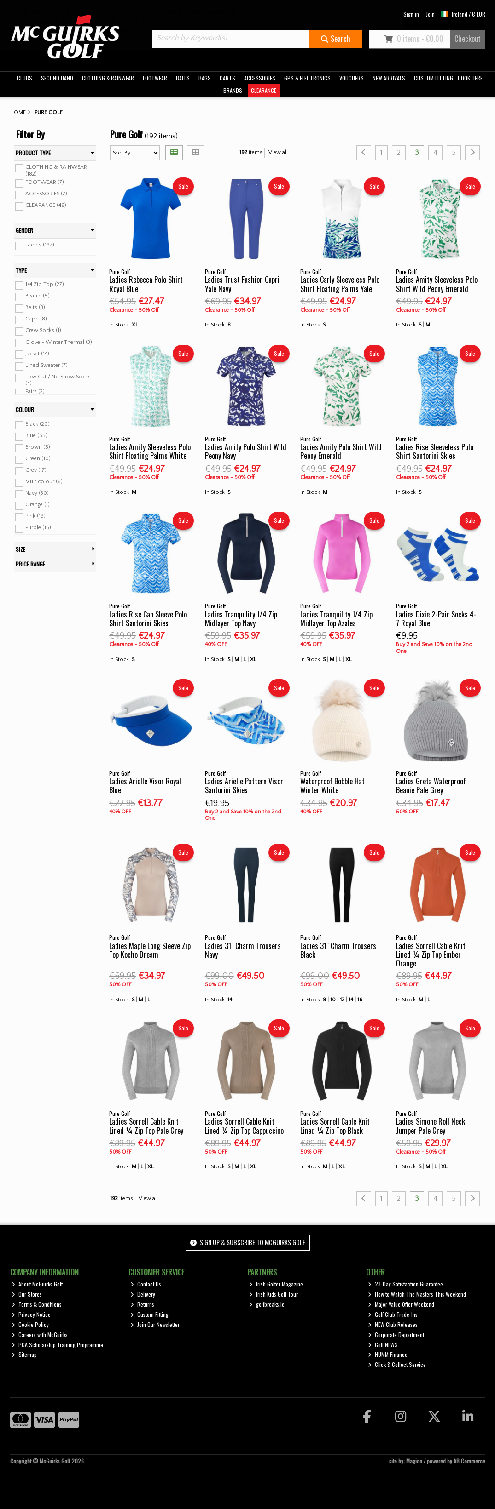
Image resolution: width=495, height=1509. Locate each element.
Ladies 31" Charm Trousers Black (338, 950)
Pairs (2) (35, 391)
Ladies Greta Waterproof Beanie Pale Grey (431, 785)
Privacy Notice (31, 1314)
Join (430, 14)
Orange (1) (37, 505)
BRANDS (232, 90)
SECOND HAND (57, 78)
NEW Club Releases (393, 1324)
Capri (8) (36, 319)
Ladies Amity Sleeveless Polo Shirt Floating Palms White (150, 451)
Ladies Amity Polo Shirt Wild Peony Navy (245, 451)
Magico (414, 1461)
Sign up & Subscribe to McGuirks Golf (247, 1242)
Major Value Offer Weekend (401, 1304)
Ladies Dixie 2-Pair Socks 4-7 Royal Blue (436, 619)
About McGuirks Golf (37, 1284)
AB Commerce (469, 1461)
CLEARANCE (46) (45, 205)
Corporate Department (396, 1334)
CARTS (227, 78)
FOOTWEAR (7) (44, 182)
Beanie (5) (37, 296)
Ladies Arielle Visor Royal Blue (145, 785)
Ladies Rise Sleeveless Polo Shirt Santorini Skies (434, 451)
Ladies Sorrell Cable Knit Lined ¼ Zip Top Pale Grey (146, 1126)
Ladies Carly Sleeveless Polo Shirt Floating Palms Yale (339, 284)
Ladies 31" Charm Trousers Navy (243, 950)
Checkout (467, 38)
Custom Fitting (149, 1314)
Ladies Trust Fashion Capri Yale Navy (242, 284)
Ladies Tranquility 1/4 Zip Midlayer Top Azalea (336, 619)
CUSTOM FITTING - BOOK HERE (448, 78)
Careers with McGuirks (40, 1334)
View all (278, 152)
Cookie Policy (30, 1324)
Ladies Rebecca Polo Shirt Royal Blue (146, 284)
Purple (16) (38, 528)
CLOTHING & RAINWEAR (108, 78)
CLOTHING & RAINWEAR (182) (56, 170)
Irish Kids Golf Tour (273, 1294)
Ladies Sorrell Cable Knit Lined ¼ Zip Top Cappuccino (244, 1126)
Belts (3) (35, 307)
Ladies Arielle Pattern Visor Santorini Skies (244, 785)
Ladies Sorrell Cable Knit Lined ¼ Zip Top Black (335, 1126)
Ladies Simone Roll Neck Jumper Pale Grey (430, 1126)
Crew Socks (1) (43, 330)
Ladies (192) (39, 245)
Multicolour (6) (44, 482)
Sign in (411, 14)
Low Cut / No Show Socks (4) (58, 380)
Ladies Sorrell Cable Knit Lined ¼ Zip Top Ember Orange (431, 954)
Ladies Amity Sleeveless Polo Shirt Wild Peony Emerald (437, 284)
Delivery (142, 1294)
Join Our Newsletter (155, 1324)
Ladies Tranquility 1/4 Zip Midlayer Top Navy (241, 619)
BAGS (204, 78)
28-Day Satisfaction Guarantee (405, 1284)
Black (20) (37, 424)
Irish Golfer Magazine (276, 1284)
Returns (142, 1304)
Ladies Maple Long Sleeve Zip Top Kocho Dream (150, 950)
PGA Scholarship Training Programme (57, 1345)
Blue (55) (36, 436)
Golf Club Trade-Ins (393, 1314)
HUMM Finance (388, 1354)
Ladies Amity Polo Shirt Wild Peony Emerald (341, 451)
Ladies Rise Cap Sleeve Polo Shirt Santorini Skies (148, 619)
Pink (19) (35, 516)
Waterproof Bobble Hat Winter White (332, 785)
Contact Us (145, 1284)
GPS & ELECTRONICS (307, 78)
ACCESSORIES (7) (46, 194)
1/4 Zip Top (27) (44, 284)
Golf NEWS (383, 1345)
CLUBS (24, 78)
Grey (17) (36, 470)
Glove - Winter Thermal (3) (58, 342)
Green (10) (38, 459)
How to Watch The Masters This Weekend (417, 1294)
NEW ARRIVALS (389, 78)
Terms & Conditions (37, 1304)
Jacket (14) (37, 353)
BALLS (183, 78)
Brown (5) (37, 447)
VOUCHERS (351, 78)
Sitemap (24, 1354)
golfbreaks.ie (267, 1304)
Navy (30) (37, 493)
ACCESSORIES (259, 78)
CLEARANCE (263, 90)
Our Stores (27, 1294)
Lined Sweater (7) (46, 365)
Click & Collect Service (397, 1364)
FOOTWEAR (155, 78)
